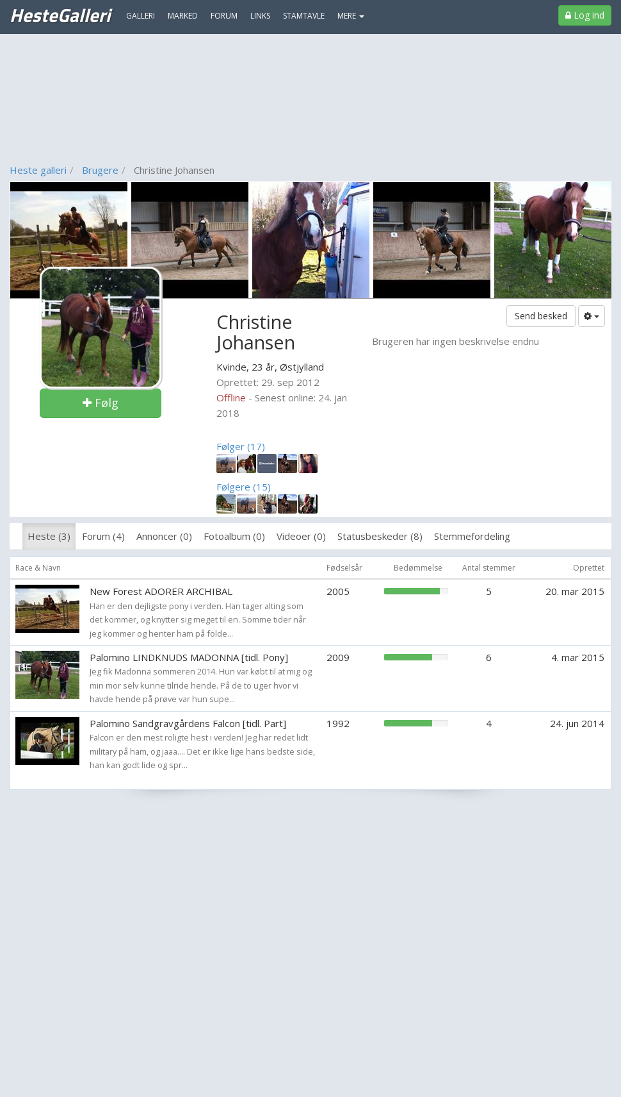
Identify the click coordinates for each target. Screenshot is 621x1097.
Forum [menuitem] (224, 15)
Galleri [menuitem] (140, 15)
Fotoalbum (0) (234, 536)
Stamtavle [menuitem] (304, 15)
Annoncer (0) (164, 536)
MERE (350, 15)
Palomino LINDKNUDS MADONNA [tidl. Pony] (189, 657)
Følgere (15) (243, 486)
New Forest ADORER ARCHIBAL (161, 591)
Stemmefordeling (472, 536)
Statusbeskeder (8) (380, 536)
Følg (100, 402)
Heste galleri (38, 169)
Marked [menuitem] (183, 15)
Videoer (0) (301, 536)
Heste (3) (49, 536)
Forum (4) (103, 536)
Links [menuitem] (260, 15)
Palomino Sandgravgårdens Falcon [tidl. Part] (188, 723)
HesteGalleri (60, 15)
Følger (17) (240, 446)
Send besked (541, 316)
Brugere (100, 169)
